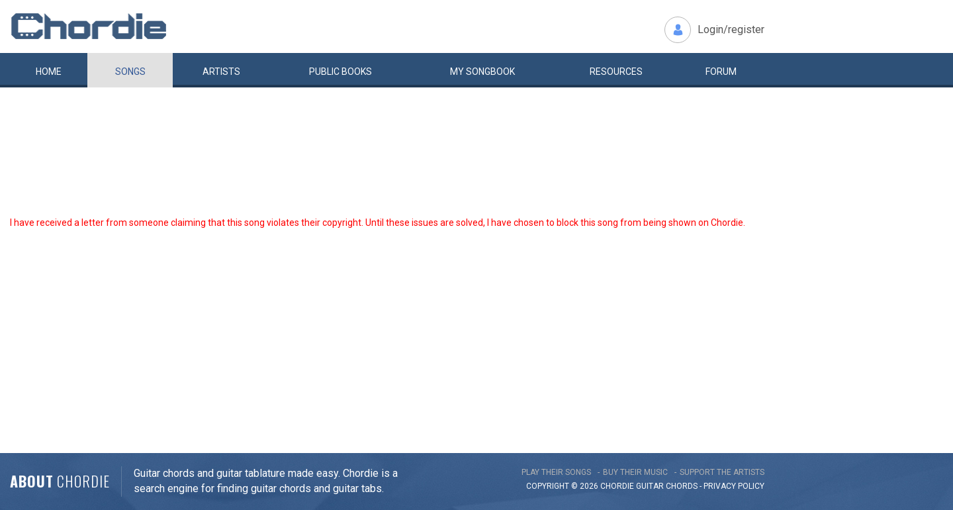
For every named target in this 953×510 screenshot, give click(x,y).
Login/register (731, 29)
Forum (721, 71)
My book (482, 71)
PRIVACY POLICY (733, 486)
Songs (130, 71)
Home (49, 71)
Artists (221, 71)
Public (340, 71)
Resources (616, 71)
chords (682, 486)
